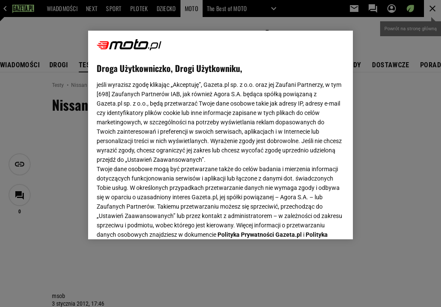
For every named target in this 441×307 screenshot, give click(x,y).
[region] (220, 135)
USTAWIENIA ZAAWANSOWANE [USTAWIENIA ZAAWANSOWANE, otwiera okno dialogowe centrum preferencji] (152, 222)
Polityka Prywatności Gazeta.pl (260, 126)
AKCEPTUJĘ (316, 222)
